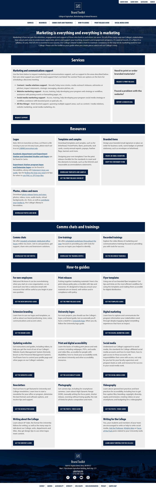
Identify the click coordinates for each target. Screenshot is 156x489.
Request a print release (125, 81)
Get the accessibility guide (70, 375)
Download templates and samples (73, 172)
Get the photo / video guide (70, 409)
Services (30, 22)
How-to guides (83, 22)
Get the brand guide (22, 333)
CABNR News (134, 2)
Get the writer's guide (23, 443)
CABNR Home (124, 2)
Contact (41, 486)
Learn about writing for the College (119, 443)
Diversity (69, 486)
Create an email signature (115, 156)
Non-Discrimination (91, 486)
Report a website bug (124, 102)
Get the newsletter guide (24, 409)
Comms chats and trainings (62, 22)
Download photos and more (25, 213)
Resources (43, 22)
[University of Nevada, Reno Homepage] (78, 456)
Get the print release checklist (72, 178)
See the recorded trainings (115, 256)
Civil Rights (79, 486)
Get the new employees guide (26, 301)
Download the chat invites (25, 256)
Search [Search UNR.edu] (152, 2)
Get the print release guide (70, 301)
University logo (79, 320)
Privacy (103, 486)
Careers (49, 486)
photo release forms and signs (34, 194)
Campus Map (113, 486)
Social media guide (122, 22)
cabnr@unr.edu (78, 471)
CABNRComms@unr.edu (28, 148)
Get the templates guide (114, 301)
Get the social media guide (115, 375)
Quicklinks (144, 2)
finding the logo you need (35, 172)
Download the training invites (72, 256)
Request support (21, 117)
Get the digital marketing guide (117, 333)
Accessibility (59, 486)
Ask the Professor (116, 428)
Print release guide (101, 22)
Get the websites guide (23, 375)
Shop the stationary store (115, 162)
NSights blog (129, 428)
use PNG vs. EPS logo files (33, 175)
